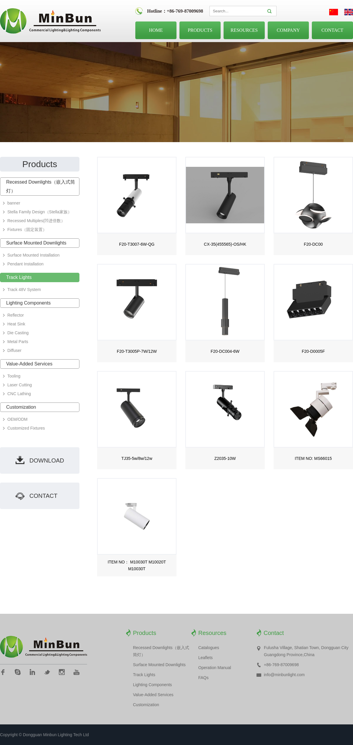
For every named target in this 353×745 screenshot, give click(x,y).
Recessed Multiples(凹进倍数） (36, 220)
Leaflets (205, 657)
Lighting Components (28, 302)
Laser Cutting (19, 385)
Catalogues (208, 647)
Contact (332, 30)
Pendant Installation (25, 264)
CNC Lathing (19, 393)
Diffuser (14, 350)
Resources (244, 30)
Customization (21, 407)
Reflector (15, 315)
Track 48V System (24, 289)
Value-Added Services (29, 363)
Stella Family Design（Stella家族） (39, 211)
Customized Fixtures (26, 428)
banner (13, 203)
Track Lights (19, 277)
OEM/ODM (17, 419)
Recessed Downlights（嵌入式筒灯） (40, 186)
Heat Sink (16, 324)
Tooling (13, 376)
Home (156, 30)
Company (288, 30)
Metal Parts (17, 341)
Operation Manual (214, 667)
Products (200, 30)
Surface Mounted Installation (33, 255)
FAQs (203, 677)
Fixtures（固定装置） (27, 229)
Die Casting (18, 332)
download (46, 460)
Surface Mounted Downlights (36, 242)
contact (43, 496)
